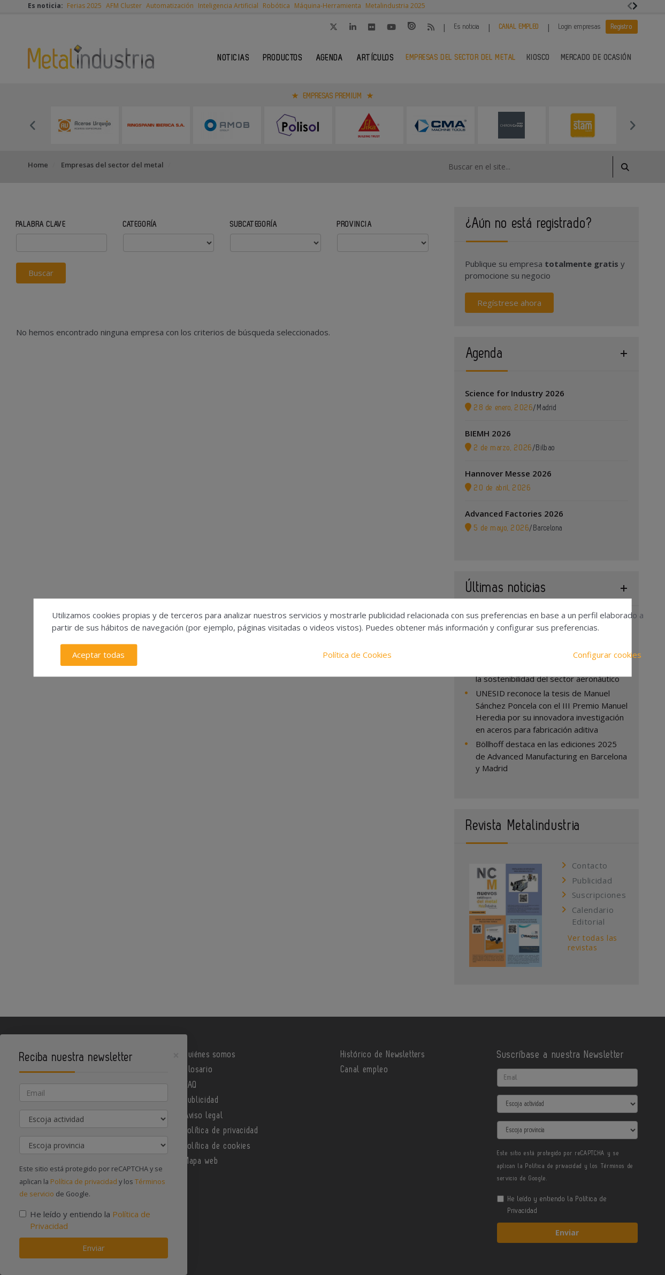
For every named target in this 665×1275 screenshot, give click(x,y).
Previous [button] (33, 125)
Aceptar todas (98, 654)
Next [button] (632, 125)
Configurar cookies (607, 654)
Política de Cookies (357, 654)
